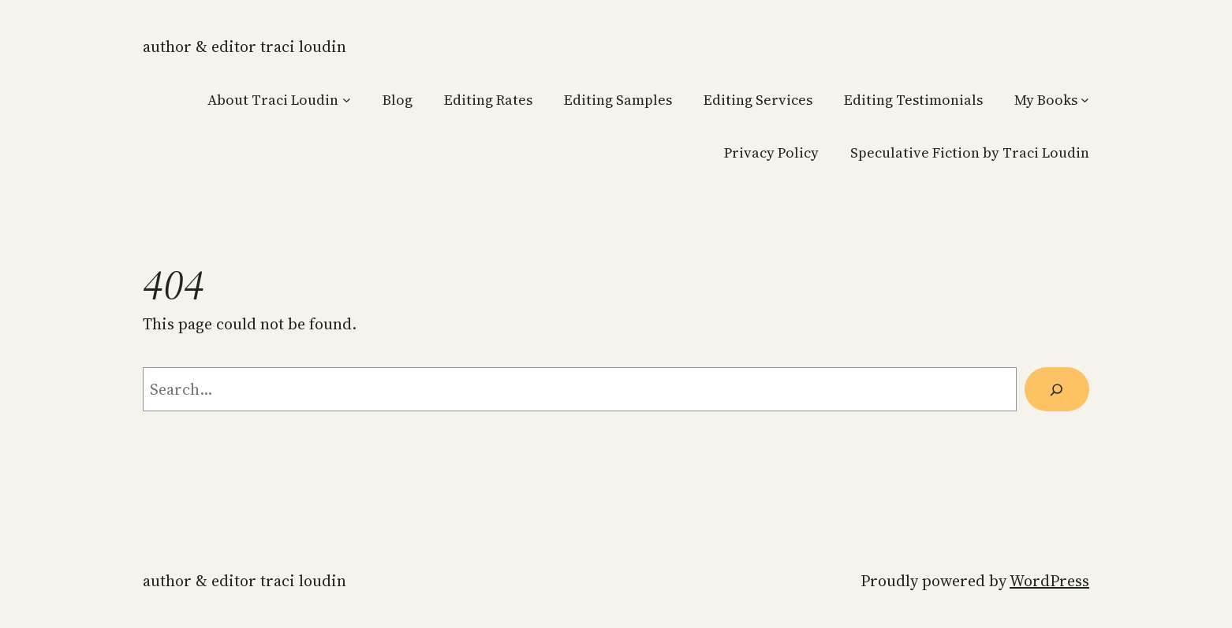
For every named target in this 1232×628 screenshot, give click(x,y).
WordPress (1049, 581)
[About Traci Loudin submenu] (346, 99)
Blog (398, 100)
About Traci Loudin (272, 100)
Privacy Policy (771, 152)
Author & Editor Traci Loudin (244, 46)
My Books (1045, 100)
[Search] (1057, 389)
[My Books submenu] (1085, 99)
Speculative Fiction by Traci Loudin (969, 152)
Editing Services (758, 100)
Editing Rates (488, 100)
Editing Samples (618, 100)
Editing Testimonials (913, 100)
